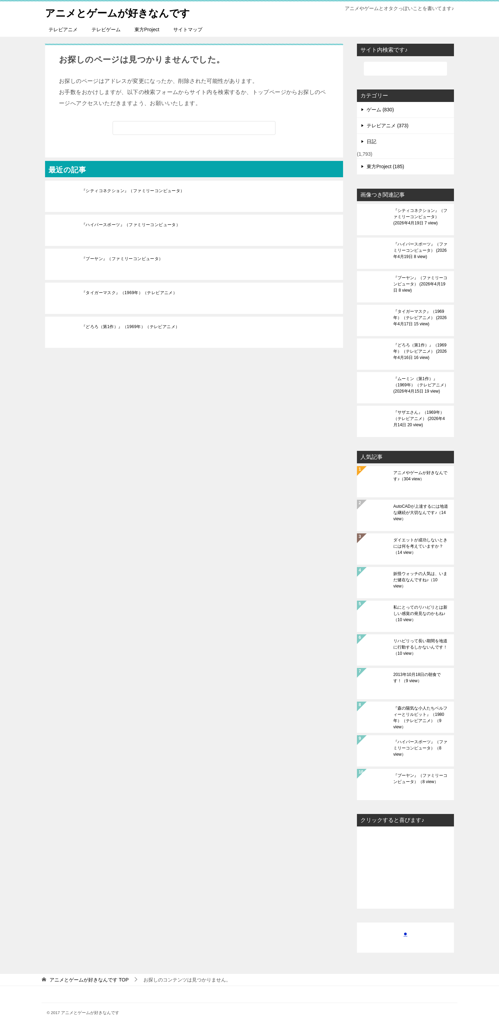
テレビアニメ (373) (388, 125)
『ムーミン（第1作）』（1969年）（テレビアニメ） (420, 385)
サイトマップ (187, 29)
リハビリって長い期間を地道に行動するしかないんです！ (420, 647)
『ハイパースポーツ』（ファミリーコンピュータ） (130, 224)
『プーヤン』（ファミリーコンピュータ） (122, 258)
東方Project (146, 29)
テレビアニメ (63, 29)
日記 (371, 141)
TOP (89, 980)
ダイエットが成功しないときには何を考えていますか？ (420, 546)
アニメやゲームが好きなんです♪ (420, 475)
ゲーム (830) (380, 109)
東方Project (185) (385, 166)
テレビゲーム (106, 29)
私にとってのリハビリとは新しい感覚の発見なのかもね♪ (420, 613)
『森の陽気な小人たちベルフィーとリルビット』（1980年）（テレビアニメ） (420, 717)
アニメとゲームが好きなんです (120, 12)
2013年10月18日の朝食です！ (417, 677)
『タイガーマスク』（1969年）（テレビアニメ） (129, 292)
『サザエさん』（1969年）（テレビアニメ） (419, 418)
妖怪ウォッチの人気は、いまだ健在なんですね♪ (420, 580)
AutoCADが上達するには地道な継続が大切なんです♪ (420, 512)
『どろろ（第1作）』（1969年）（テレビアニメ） (130, 326)
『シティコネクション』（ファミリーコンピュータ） (133, 190)
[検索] (194, 128)
